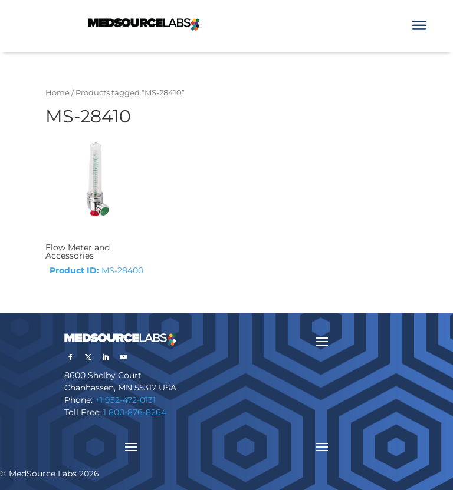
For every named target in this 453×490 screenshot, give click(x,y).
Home (57, 92)
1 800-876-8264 (134, 412)
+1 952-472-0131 (125, 400)
